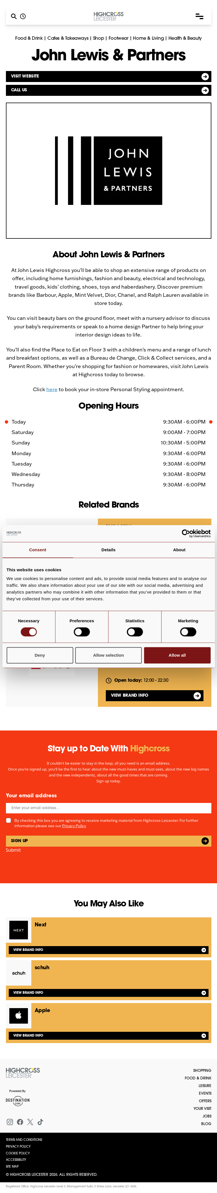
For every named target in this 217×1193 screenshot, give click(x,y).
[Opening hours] (23, 16)
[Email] (108, 808)
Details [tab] (109, 549)
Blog (206, 1124)
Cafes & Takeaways (67, 38)
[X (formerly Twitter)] (30, 1122)
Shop (98, 38)
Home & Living (148, 38)
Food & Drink (29, 38)
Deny (40, 655)
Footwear (118, 38)
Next (40, 925)
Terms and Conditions (24, 1140)
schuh (42, 968)
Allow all (177, 655)
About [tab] (179, 549)
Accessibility (16, 1160)
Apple (42, 1010)
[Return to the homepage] (23, 1073)
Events (205, 1093)
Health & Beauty (185, 38)
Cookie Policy (18, 1153)
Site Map (12, 1166)
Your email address (31, 796)
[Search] (14, 16)
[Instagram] (10, 1122)
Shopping (202, 1071)
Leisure (205, 1086)
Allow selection (108, 655)
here (52, 389)
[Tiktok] (40, 1122)
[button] (199, 16)
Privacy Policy (74, 826)
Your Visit (202, 1109)
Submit (13, 850)
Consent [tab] (37, 549)
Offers (205, 1101)
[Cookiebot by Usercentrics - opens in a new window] (186, 533)
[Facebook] (20, 1122)
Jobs (207, 1116)
